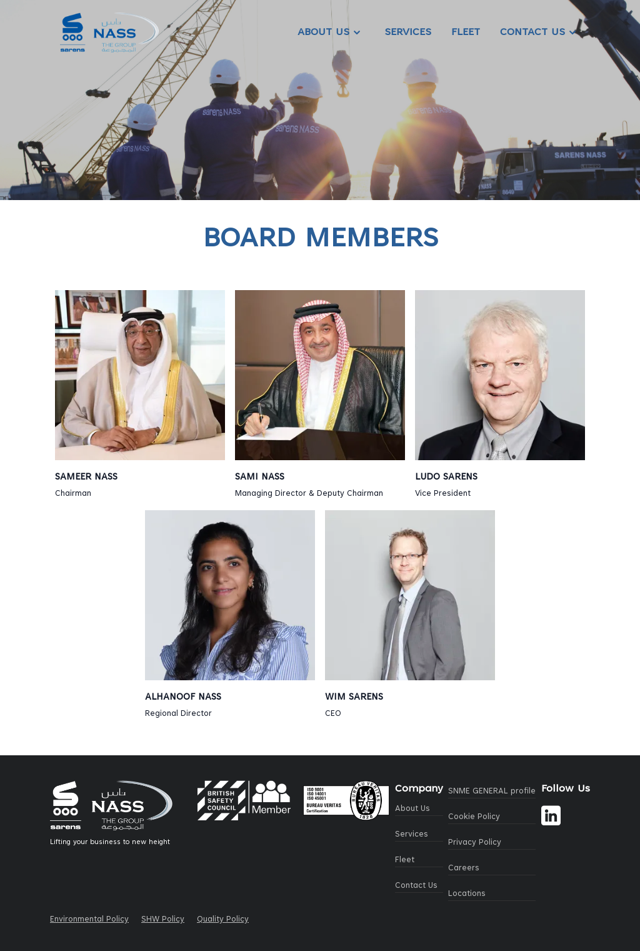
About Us (331, 32)
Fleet (465, 33)
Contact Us (540, 32)
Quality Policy (223, 919)
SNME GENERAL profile (492, 791)
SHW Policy (162, 919)
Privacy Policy (474, 843)
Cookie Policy (474, 817)
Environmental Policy (89, 919)
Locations (467, 894)
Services (407, 33)
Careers (463, 868)
